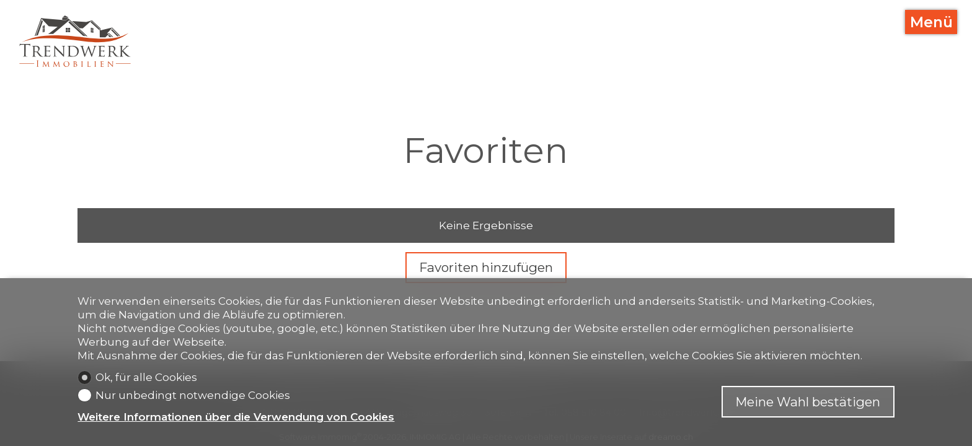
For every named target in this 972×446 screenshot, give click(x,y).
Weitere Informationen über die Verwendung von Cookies (235, 417)
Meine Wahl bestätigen (807, 401)
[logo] (75, 41)
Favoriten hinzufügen (486, 267)
